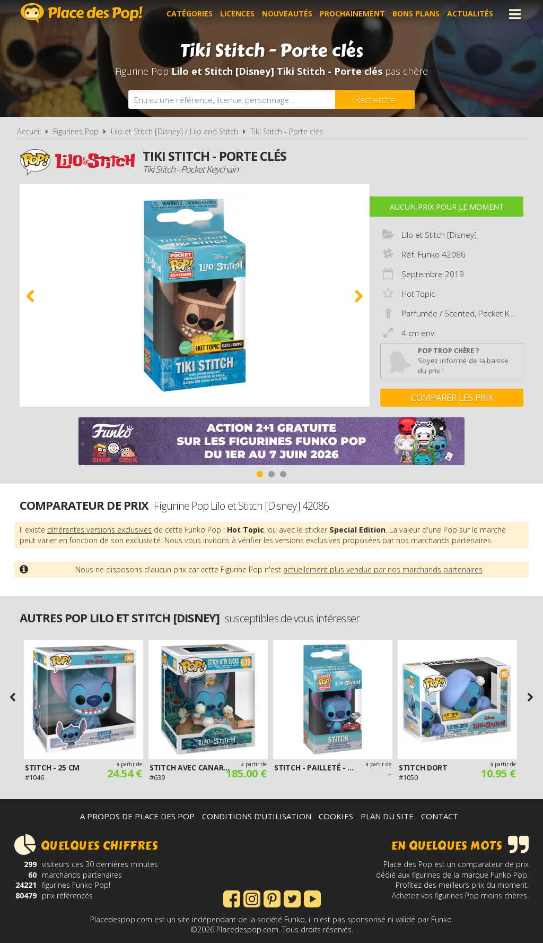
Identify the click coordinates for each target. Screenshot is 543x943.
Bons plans (416, 14)
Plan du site (387, 816)
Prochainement (352, 14)
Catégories (190, 14)
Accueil (29, 131)
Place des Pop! (82, 13)
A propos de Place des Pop (137, 816)
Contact (439, 816)
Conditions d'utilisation (256, 816)
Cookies (336, 816)
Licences (237, 14)
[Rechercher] (375, 99)
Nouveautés (287, 14)
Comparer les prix (452, 398)
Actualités (470, 14)
